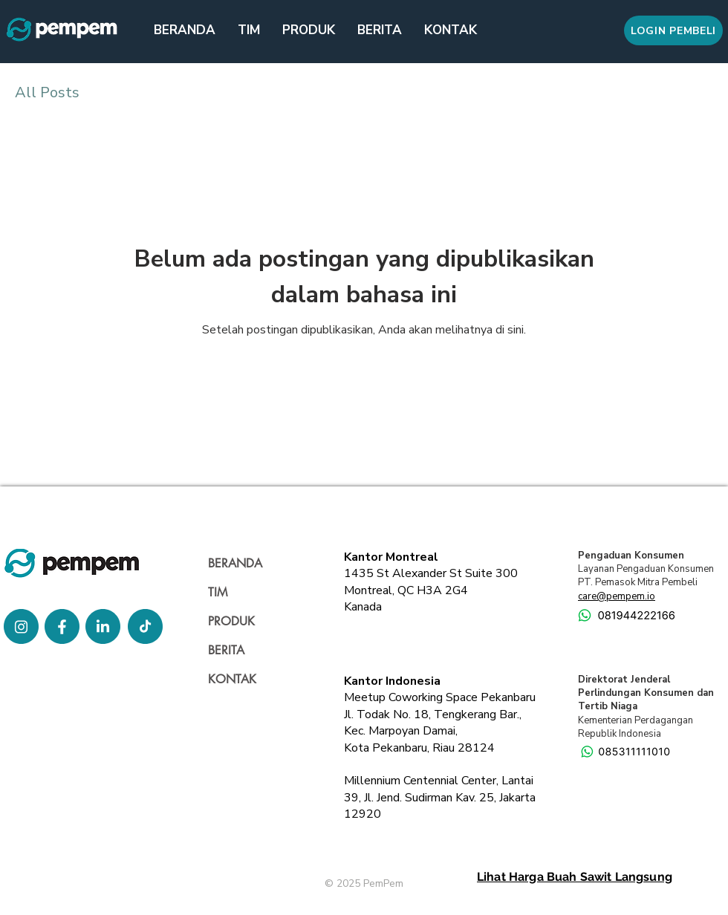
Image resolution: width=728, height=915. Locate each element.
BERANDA (235, 563)
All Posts (47, 92)
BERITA (226, 650)
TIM (217, 592)
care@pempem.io (616, 596)
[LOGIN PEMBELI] (673, 30)
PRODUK (231, 621)
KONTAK (232, 679)
